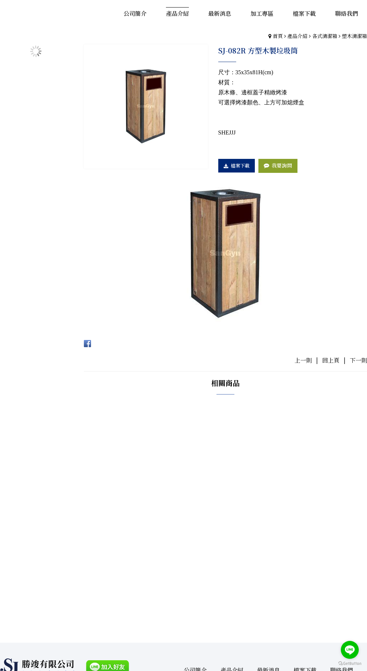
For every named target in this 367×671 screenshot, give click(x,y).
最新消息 (268, 554)
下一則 (358, 360)
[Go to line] (350, 650)
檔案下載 (240, 165)
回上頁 (330, 360)
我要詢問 (282, 165)
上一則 (303, 360)
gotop (183, 631)
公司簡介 (195, 554)
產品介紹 (297, 35)
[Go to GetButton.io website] (349, 663)
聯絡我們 (342, 554)
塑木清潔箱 (354, 35)
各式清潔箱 (324, 35)
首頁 (278, 35)
